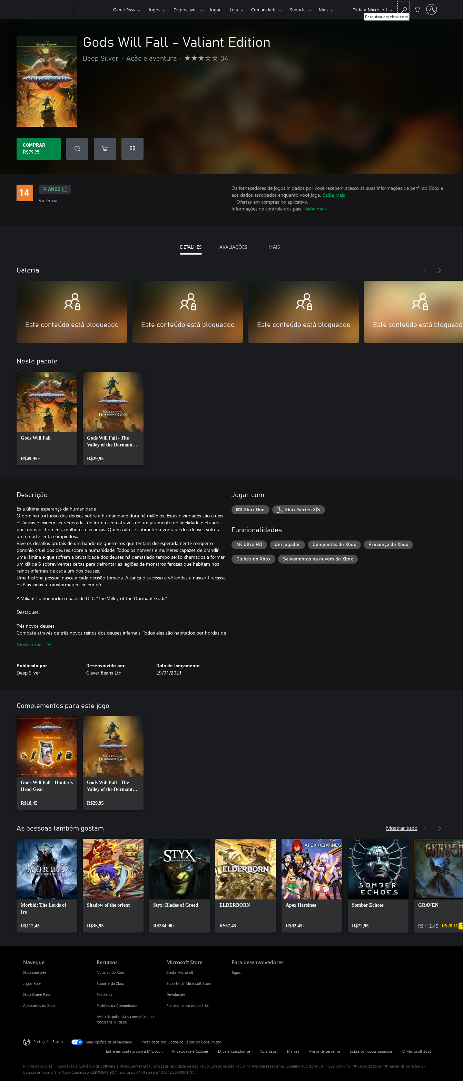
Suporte (298, 9)
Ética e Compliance (234, 1051)
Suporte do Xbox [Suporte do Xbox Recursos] (110, 983)
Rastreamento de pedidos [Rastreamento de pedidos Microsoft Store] (187, 1005)
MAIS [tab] (274, 247)
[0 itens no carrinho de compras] (417, 9)
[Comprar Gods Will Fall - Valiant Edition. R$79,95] (39, 149)
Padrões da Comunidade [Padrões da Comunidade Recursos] (117, 1005)
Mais (323, 9)
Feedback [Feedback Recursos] (104, 994)
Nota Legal (268, 1051)
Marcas (293, 1051)
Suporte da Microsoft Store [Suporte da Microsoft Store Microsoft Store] (188, 983)
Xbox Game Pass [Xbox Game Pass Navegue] (37, 994)
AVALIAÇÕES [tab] (233, 247)
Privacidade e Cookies (190, 1051)
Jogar (215, 9)
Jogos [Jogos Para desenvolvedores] (236, 972)
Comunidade (264, 9)
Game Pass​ (124, 9)
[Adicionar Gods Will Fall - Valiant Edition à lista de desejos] (77, 149)
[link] (47, 418)
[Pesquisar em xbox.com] (403, 9)
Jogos (154, 9)
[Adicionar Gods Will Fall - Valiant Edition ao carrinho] (105, 149)
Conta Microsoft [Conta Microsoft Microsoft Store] (179, 972)
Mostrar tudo (401, 827)
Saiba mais (334, 195)
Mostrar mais (34, 644)
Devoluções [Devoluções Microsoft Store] (176, 994)
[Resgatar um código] (132, 149)
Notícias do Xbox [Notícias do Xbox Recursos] (111, 972)
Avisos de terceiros (325, 1051)
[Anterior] (426, 270)
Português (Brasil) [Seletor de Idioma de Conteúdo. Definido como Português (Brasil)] (48, 1041)
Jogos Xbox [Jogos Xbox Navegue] (32, 983)
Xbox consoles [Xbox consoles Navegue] (35, 972)
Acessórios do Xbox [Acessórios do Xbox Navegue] (39, 1005)
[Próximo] (439, 270)
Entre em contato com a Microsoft (134, 1051)
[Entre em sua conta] (431, 9)
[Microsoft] (46, 9)
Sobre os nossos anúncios (371, 1051)
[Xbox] (92, 9)
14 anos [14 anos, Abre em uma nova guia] (55, 189)
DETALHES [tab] (190, 247)
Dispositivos (186, 9)
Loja (234, 9)
